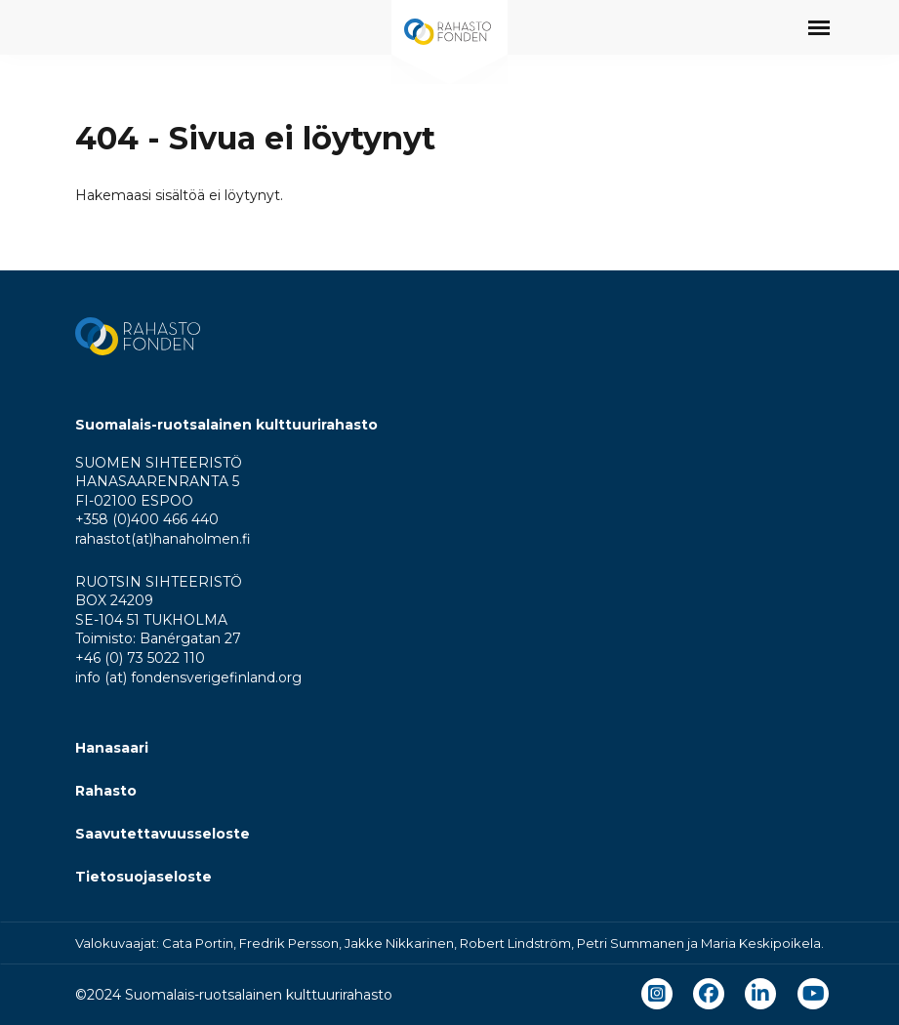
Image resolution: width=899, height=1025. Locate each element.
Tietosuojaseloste (143, 876)
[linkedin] (760, 993)
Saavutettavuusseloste (162, 833)
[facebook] (708, 993)
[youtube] (813, 993)
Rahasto (106, 791)
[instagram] (657, 993)
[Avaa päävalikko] (818, 27)
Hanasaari (111, 748)
